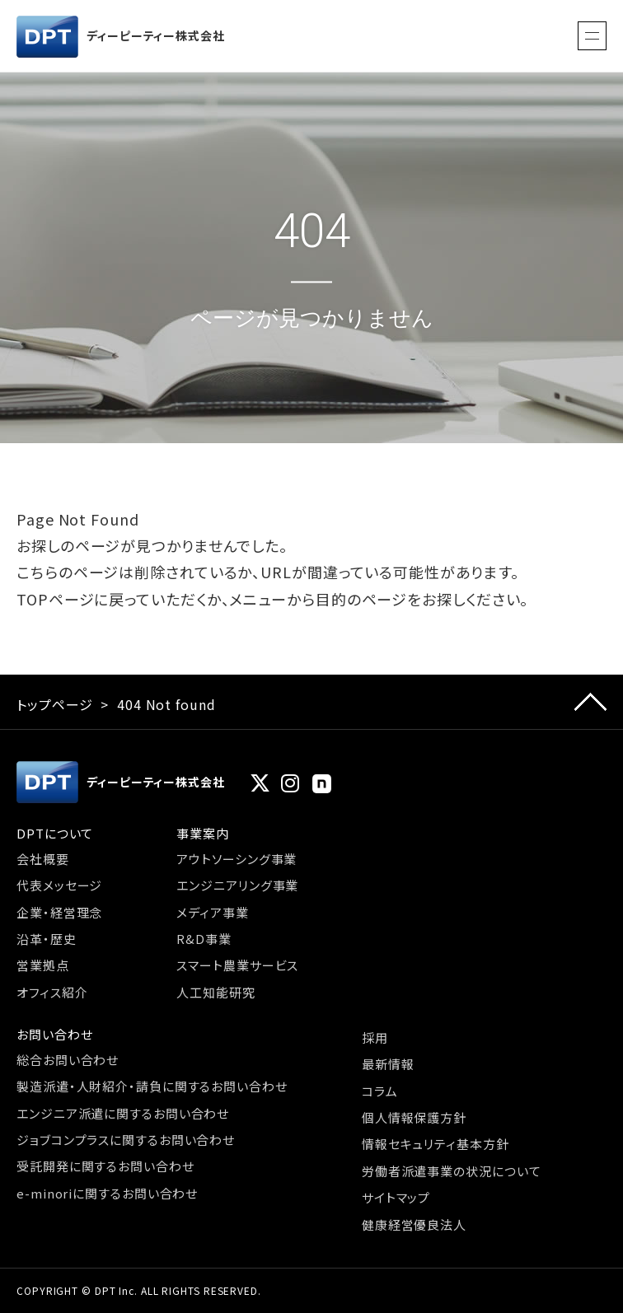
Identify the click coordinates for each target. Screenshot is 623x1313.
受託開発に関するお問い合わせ (105, 1166)
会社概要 (42, 858)
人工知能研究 (215, 992)
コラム (380, 1091)
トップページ (54, 704)
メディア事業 (212, 912)
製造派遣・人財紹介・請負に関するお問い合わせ (152, 1086)
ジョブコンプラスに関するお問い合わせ (125, 1139)
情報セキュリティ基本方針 (435, 1143)
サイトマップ (396, 1197)
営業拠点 (42, 965)
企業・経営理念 (59, 912)
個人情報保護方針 (414, 1117)
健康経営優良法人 (414, 1224)
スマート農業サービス (237, 965)
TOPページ (55, 599)
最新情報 (388, 1063)
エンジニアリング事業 (237, 885)
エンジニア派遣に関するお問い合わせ (122, 1113)
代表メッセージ (59, 885)
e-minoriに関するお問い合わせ (107, 1193)
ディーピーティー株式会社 (120, 37)
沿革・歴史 (46, 938)
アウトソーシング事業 (236, 858)
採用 (375, 1037)
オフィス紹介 (51, 992)
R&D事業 (204, 938)
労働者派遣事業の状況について (451, 1171)
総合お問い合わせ (67, 1059)
